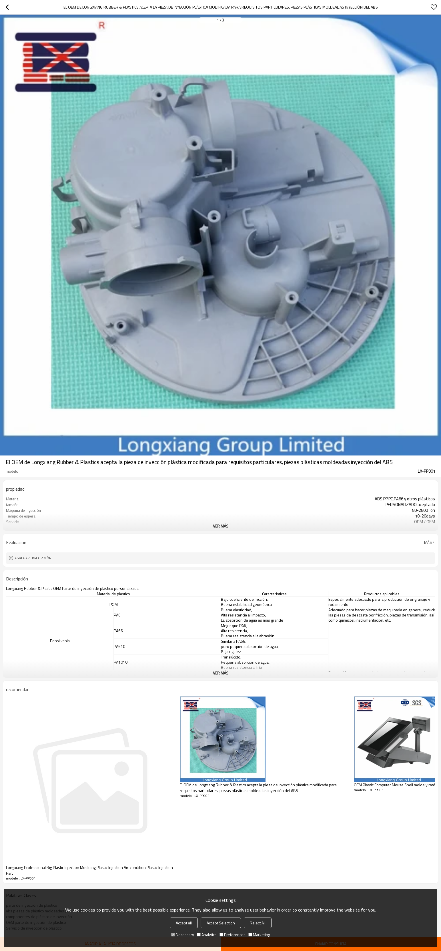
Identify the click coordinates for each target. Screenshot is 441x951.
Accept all (184, 923)
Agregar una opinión (33, 558)
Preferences (232, 935)
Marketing (259, 935)
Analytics (207, 935)
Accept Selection (221, 923)
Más (428, 542)
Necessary (182, 935)
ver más (220, 526)
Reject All (258, 923)
